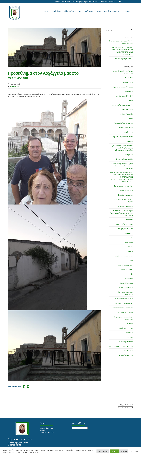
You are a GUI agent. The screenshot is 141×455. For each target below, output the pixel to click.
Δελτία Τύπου (66, 2)
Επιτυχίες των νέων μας (125, 229)
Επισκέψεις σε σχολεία (125, 195)
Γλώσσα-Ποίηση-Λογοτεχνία (123, 123)
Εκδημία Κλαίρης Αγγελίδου (123, 159)
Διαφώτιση (129, 141)
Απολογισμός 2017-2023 (124, 96)
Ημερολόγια (129, 242)
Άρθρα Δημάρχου (127, 109)
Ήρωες (98, 11)
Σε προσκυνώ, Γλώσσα (125, 312)
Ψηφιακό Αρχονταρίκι (126, 355)
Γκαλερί (57, 2)
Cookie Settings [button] (103, 451)
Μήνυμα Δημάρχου (46, 428)
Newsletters (129, 78)
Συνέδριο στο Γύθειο (126, 328)
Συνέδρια (130, 324)
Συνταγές (130, 337)
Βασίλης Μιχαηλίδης (126, 114)
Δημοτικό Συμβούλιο (47, 432)
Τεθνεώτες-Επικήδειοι (111, 11)
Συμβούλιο (57, 11)
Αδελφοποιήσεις (70, 11)
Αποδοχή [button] (114, 451)
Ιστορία (130, 251)
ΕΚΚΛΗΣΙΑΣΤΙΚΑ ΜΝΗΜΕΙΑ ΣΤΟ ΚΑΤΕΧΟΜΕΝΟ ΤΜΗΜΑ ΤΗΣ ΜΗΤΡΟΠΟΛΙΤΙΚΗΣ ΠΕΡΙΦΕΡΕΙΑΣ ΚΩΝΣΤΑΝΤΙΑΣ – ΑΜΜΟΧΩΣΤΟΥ (121, 177)
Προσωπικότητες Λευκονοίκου (123, 308)
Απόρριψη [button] (124, 451)
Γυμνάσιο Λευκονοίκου (125, 128)
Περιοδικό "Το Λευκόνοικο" (124, 299)
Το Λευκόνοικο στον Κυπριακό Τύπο (121, 346)
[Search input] (118, 30)
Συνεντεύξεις (126, 11)
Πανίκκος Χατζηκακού (126, 287)
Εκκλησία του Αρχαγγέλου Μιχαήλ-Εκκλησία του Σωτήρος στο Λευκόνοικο (121, 166)
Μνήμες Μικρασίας (127, 269)
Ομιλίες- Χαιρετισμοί (126, 283)
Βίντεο (95, 2)
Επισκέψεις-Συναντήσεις (125, 206)
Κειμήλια (130, 260)
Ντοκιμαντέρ (129, 278)
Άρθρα (131, 100)
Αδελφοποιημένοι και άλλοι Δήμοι (122, 87)
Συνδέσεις (112, 2)
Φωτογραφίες (14, 86)
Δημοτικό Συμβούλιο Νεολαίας (123, 137)
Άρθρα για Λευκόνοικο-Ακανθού (122, 105)
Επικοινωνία (103, 2)
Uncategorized (128, 82)
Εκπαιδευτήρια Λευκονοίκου (123, 186)
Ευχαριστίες (129, 233)
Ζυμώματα (129, 238)
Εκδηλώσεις (89, 11)
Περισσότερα (133, 451)
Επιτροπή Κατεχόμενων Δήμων (122, 224)
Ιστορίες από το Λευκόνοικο (124, 256)
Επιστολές (129, 220)
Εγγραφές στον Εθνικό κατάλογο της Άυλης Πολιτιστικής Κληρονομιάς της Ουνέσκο (122, 148)
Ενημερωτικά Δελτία (126, 190)
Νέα (80, 11)
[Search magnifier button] (131, 30)
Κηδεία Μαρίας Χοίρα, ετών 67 (122, 59)
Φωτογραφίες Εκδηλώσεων (81, 2)
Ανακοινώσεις (128, 91)
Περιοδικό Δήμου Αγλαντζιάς (123, 303)
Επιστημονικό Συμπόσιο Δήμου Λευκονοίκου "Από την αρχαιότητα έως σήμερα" (121, 213)
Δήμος (47, 11)
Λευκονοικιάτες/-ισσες (126, 265)
